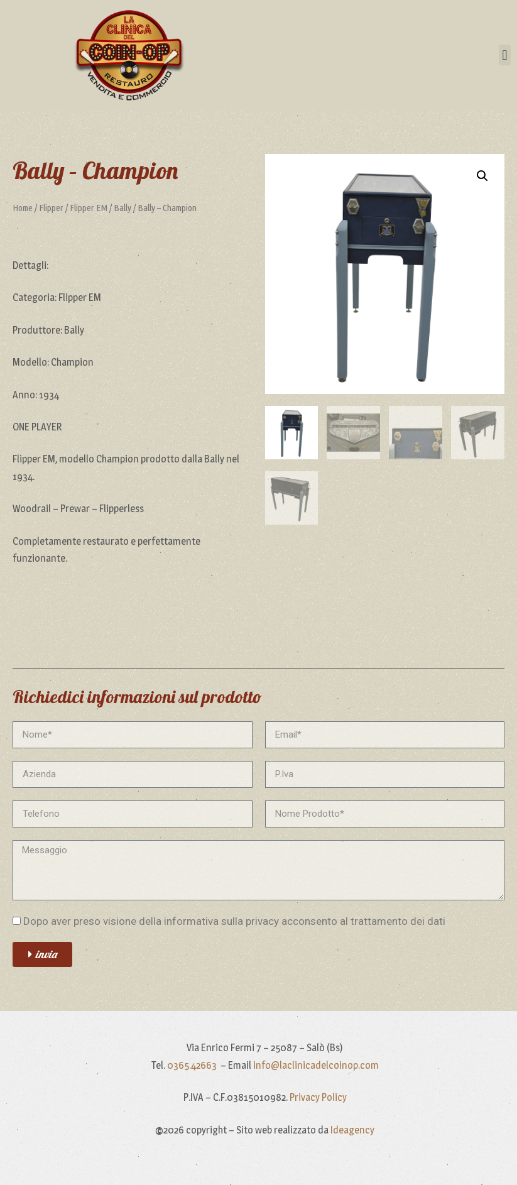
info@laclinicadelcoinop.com (316, 1065)
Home (23, 207)
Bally (122, 207)
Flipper (51, 207)
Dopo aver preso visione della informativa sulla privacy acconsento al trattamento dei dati (234, 921)
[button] (505, 55)
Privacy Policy (318, 1097)
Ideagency (352, 1130)
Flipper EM (88, 207)
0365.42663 (193, 1065)
